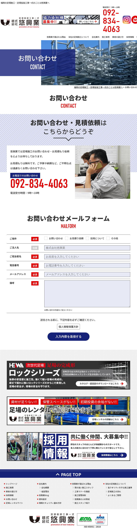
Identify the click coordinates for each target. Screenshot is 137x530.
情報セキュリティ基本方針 (50, 503)
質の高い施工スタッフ (84, 487)
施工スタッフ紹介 (82, 503)
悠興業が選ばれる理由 (56, 37)
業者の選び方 (118, 37)
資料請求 (42, 499)
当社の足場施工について (78, 37)
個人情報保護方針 (68, 326)
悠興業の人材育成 (82, 499)
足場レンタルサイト (14, 503)
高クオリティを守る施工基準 (120, 487)
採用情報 (130, 37)
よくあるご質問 (114, 495)
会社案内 (95, 37)
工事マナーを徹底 (82, 491)
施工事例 (105, 37)
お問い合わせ (11, 499)
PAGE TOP (68, 474)
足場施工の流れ (114, 491)
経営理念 (45, 491)
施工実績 (9, 487)
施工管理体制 (80, 495)
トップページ (11, 483)
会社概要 (45, 487)
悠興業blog (44, 495)
